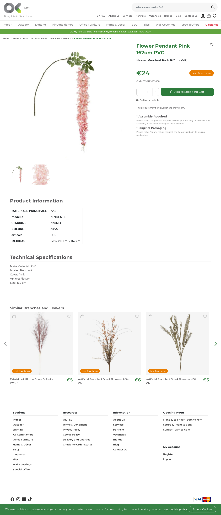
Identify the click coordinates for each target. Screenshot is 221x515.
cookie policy (178, 509)
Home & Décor (115, 24)
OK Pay (101, 15)
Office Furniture (89, 24)
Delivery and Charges (76, 439)
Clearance (212, 24)
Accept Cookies (202, 509)
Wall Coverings (165, 24)
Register (168, 454)
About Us (114, 15)
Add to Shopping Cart (187, 91)
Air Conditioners (62, 24)
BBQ (135, 24)
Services (127, 15)
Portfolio (141, 15)
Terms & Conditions (75, 424)
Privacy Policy (71, 429)
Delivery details (147, 100)
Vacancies (155, 15)
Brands (168, 15)
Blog (178, 15)
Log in (167, 459)
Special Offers (190, 24)
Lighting (40, 24)
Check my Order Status (77, 444)
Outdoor (23, 24)
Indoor (7, 24)
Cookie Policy (71, 434)
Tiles (147, 24)
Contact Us (191, 15)
